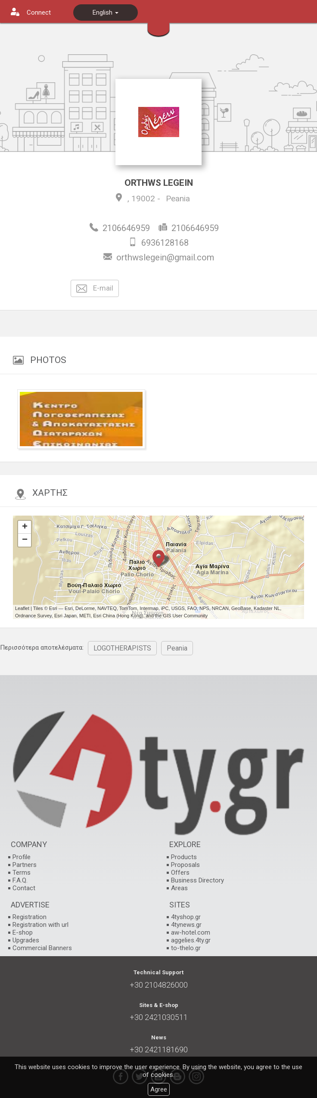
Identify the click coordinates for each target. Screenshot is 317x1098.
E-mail (94, 288)
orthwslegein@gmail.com (165, 257)
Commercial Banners (42, 948)
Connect (39, 12)
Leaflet (22, 608)
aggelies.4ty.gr (191, 940)
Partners (24, 865)
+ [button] (25, 527)
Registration (29, 917)
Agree (158, 1089)
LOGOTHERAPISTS (122, 648)
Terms (21, 872)
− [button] (25, 540)
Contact (23, 888)
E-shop (22, 932)
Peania (178, 198)
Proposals (185, 865)
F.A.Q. (20, 880)
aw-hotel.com (190, 932)
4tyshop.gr (186, 917)
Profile (21, 857)
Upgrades (25, 940)
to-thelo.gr (186, 948)
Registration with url (40, 925)
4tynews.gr (186, 925)
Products (184, 857)
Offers (180, 872)
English (105, 12)
